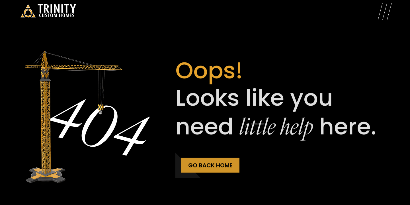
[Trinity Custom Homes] (48, 11)
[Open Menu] (385, 11)
